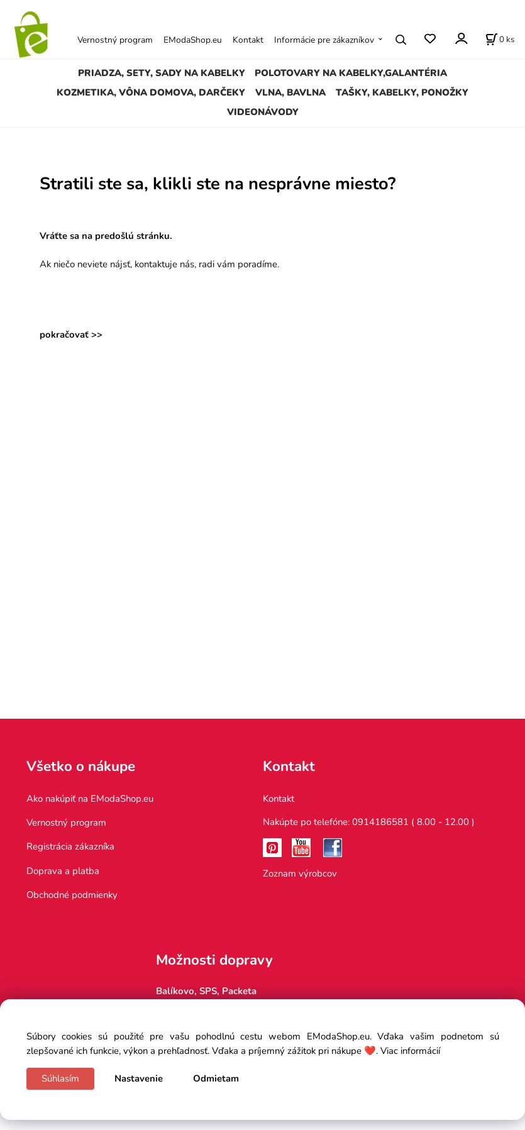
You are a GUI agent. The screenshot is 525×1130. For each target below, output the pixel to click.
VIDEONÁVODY (263, 112)
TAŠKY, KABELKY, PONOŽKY (402, 92)
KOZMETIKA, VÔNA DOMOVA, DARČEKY (151, 92)
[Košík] (499, 39)
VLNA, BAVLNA (290, 92)
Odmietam (216, 1078)
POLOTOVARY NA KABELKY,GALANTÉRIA (351, 73)
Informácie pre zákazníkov (324, 40)
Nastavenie (138, 1078)
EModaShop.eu (192, 40)
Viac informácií (410, 1050)
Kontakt (248, 40)
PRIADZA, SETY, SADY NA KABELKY (161, 73)
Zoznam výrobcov (300, 873)
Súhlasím (60, 1078)
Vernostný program (115, 40)
